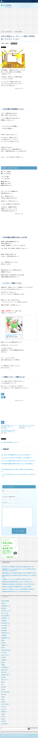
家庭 (3, 713)
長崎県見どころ (6, 637)
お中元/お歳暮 (5, 691)
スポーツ (4, 706)
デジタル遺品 (5, 704)
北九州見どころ (6, 623)
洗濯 (3, 689)
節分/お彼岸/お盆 (6, 650)
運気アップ (5, 645)
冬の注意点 (5, 723)
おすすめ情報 (5, 615)
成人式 (4, 603)
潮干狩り (4, 608)
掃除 (5, 442)
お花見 (4, 657)
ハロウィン (5, 679)
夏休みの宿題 (5, 674)
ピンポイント (16, 442)
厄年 (3, 647)
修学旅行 (4, 659)
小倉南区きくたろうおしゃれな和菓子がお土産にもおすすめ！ (17, 579)
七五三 (4, 716)
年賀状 (4, 721)
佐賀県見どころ (6, 605)
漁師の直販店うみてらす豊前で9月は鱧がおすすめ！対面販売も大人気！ (19, 572)
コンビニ (4, 709)
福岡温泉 (4, 620)
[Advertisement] (19, 19)
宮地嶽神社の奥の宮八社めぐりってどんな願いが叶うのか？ (16, 591)
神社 (3, 640)
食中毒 (4, 686)
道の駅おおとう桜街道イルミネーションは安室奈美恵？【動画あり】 (18, 589)
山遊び (4, 677)
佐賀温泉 (4, 630)
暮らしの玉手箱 (6, 5)
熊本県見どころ (6, 632)
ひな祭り (4, 652)
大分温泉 (4, 627)
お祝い (4, 701)
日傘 (3, 696)
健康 (3, 664)
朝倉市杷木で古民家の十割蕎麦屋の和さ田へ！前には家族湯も (17, 586)
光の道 (4, 642)
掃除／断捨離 (14, 43)
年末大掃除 (9, 442)
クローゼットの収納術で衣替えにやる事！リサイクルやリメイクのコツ (18, 460)
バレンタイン (5, 655)
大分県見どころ (6, 625)
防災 (3, 699)
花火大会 (4, 672)
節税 (3, 662)
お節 (3, 718)
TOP (7, 31)
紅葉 (3, 682)
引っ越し (4, 694)
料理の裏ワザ (5, 667)
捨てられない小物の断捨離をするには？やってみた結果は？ (15, 454)
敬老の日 (4, 711)
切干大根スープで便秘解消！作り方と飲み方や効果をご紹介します (18, 566)
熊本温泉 (4, 635)
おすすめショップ (6, 610)
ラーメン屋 (5, 613)
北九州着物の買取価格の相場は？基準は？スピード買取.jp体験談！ (17, 463)
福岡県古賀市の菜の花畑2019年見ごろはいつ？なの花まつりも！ (17, 581)
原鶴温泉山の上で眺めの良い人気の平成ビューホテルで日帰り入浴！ (18, 584)
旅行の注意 (5, 669)
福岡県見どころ (6, 618)
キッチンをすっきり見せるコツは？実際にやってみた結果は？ (16, 457)
